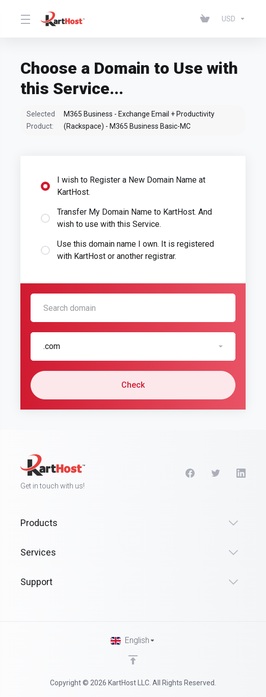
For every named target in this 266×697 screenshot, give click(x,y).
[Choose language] (133, 640)
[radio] (45, 186)
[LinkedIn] (241, 473)
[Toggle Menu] (24, 18)
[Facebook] (190, 473)
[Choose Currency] (232, 19)
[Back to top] (133, 660)
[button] (133, 346)
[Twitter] (215, 473)
